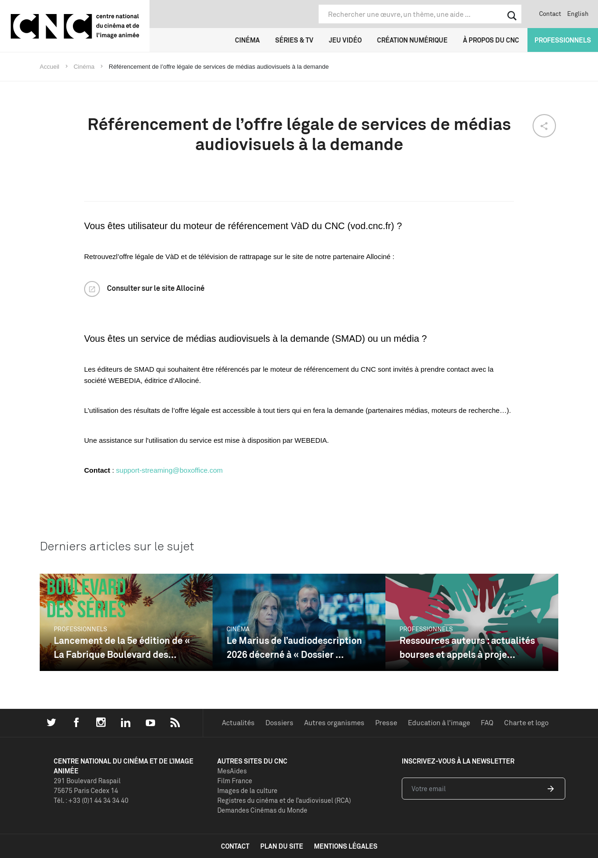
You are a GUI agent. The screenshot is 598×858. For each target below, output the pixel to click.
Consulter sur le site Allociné (156, 288)
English (578, 13)
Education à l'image (439, 722)
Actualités (238, 722)
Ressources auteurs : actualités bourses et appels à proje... (467, 647)
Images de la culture (247, 790)
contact (235, 846)
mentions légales (345, 846)
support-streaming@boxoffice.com (169, 470)
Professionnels (562, 40)
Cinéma (247, 40)
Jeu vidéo (345, 40)
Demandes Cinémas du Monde (262, 810)
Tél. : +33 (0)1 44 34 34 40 (91, 800)
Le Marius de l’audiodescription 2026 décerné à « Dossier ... (294, 647)
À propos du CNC (491, 40)
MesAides (232, 771)
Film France (234, 781)
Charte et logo (526, 722)
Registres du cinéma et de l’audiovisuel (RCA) (284, 800)
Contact (550, 13)
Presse (386, 722)
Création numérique (412, 40)
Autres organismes (334, 722)
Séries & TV (294, 40)
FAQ (487, 722)
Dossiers (279, 722)
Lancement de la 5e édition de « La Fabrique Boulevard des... (122, 647)
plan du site (281, 846)
